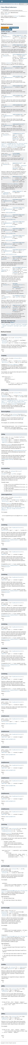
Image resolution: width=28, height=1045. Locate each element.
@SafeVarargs (4, 827)
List (2, 298)
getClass (18, 324)
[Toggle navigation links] (2, 1)
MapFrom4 (20, 76)
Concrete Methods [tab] (6, 29)
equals (7, 324)
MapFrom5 (20, 85)
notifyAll (9, 325)
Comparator (19, 35)
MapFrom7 (20, 104)
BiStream (15, 136)
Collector (5, 36)
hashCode (24, 324)
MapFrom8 (20, 114)
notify (4, 325)
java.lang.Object (4, 9)
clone (2, 324)
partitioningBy (16, 256)
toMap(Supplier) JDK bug (7, 459)
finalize (12, 324)
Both (23, 55)
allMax (14, 35)
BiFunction (22, 58)
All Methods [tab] (5, 27)
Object (6, 13)
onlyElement (15, 199)
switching (15, 283)
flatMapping (15, 133)
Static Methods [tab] (14, 27)
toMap (14, 305)
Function (21, 133)
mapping (14, 163)
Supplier (15, 310)
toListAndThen (16, 295)
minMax (14, 191)
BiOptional (5, 193)
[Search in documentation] (23, 4)
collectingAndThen (17, 54)
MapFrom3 (20, 66)
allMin (14, 45)
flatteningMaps (16, 153)
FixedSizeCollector (7, 68)
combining (15, 66)
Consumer (22, 295)
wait (21, 325)
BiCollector (15, 138)
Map (9, 154)
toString (16, 325)
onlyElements (16, 207)
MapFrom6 (20, 95)
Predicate (22, 256)
